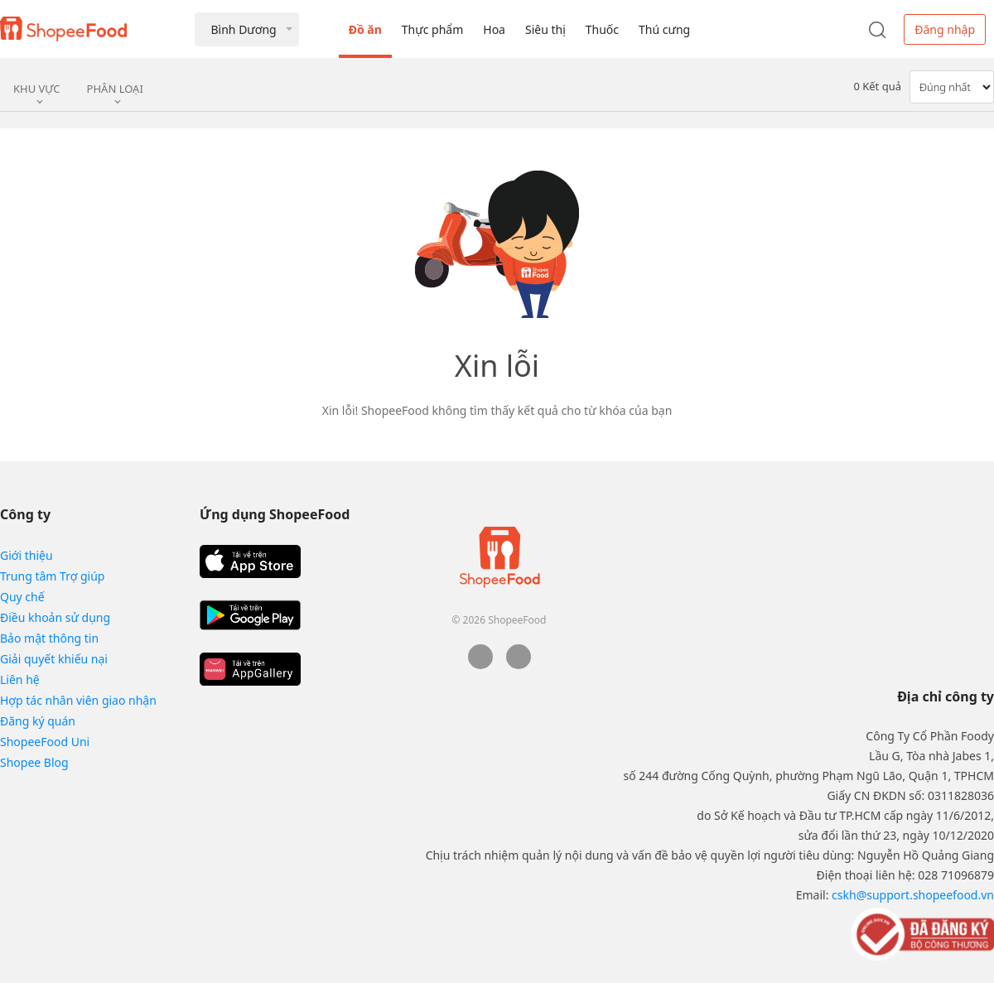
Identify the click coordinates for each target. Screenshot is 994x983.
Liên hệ (20, 679)
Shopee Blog (34, 762)
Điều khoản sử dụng (55, 617)
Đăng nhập (944, 29)
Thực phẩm (432, 29)
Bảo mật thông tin (49, 638)
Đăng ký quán (37, 721)
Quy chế (22, 597)
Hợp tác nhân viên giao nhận (78, 700)
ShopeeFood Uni (44, 741)
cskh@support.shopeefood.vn (913, 895)
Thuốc (602, 29)
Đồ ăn (365, 29)
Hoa (494, 29)
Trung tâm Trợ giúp (52, 576)
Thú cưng (664, 29)
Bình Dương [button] (243, 29)
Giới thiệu (26, 555)
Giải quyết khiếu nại (54, 659)
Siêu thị (545, 29)
